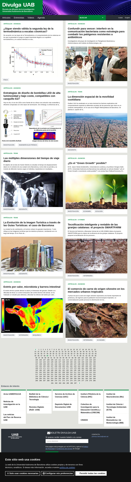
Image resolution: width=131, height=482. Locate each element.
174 (56, 368)
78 (74, 356)
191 (60, 370)
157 (52, 366)
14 (71, 349)
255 (60, 378)
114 (71, 360)
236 (48, 376)
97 (69, 358)
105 (36, 360)
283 (60, 383)
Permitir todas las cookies (91, 473)
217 (36, 374)
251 (44, 378)
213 (83, 372)
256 (63, 378)
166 (86, 366)
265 (36, 380)
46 (41, 354)
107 (44, 360)
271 (60, 380)
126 (56, 362)
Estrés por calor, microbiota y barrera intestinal (31, 286)
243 (75, 376)
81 (83, 356)
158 (56, 366)
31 (59, 351)
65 (35, 356)
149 (83, 364)
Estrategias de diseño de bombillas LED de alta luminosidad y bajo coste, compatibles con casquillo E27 (31, 95)
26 (44, 351)
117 (83, 360)
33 (65, 351)
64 (95, 354)
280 (94, 380)
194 (71, 370)
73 (59, 356)
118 (86, 360)
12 (65, 349)
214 (86, 372)
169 (36, 368)
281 (52, 383)
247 (90, 376)
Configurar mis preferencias (57, 473)
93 (57, 358)
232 (94, 374)
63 (92, 354)
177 (67, 368)
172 (48, 368)
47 (44, 354)
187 (44, 370)
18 (83, 349)
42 (92, 351)
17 (80, 349)
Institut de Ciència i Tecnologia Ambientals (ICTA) (116, 407)
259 (75, 378)
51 (56, 354)
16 (77, 349)
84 (92, 356)
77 (71, 356)
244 (79, 376)
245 (83, 376)
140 (48, 364)
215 (90, 372)
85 (95, 356)
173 (52, 368)
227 (75, 374)
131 (75, 362)
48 (47, 354)
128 (63, 362)
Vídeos (31, 18)
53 (62, 354)
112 (63, 360)
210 (71, 372)
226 (71, 374)
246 (86, 376)
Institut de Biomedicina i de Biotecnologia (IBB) (114, 420)
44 (35, 354)
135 (90, 362)
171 (44, 368)
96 (66, 358)
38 (80, 351)
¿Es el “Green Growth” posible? (87, 163)
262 (86, 378)
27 (47, 351)
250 (40, 378)
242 (71, 376)
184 (94, 368)
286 (71, 383)
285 (67, 383)
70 (50, 356)
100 (79, 358)
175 (60, 368)
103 (90, 358)
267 (44, 380)
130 (71, 362)
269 (52, 380)
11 (62, 349)
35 (71, 351)
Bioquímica (37, 335)
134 (86, 362)
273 (67, 380)
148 (79, 364)
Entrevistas (19, 18)
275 (75, 380)
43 (95, 351)
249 (36, 378)
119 (90, 360)
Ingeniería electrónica (28, 145)
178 (71, 368)
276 (79, 380)
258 (71, 378)
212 (79, 372)
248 (94, 376)
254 (56, 378)
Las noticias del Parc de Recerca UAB (12, 417)
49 (50, 354)
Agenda (41, 18)
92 (54, 358)
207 (60, 372)
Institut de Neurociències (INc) (115, 395)
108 (48, 360)
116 (79, 360)
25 (41, 351)
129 (67, 362)
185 (36, 370)
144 (63, 364)
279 (90, 380)
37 (77, 351)
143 (60, 364)
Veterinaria (23, 335)
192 (63, 370)
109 (52, 360)
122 (40, 362)
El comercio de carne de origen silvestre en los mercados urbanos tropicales (96, 290)
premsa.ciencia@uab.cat (100, 436)
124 (48, 362)
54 (65, 354)
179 (75, 368)
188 (48, 370)
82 (86, 356)
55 (68, 354)
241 (67, 376)
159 (60, 366)
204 (48, 372)
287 (75, 383)
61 (86, 354)
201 (36, 372)
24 (38, 351)
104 (94, 358)
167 (90, 366)
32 (62, 351)
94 (60, 358)
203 (44, 372)
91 (51, 358)
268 (48, 380)
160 (63, 366)
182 (86, 368)
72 (56, 356)
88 (42, 358)
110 (56, 360)
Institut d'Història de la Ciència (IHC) (91, 395)
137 (36, 364)
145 (67, 364)
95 (63, 358)
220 (48, 374)
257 (67, 378)
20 (89, 349)
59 (80, 354)
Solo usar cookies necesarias (22, 473)
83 (89, 356)
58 (77, 354)
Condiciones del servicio (64, 449)
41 (89, 351)
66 (38, 356)
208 (63, 372)
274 (71, 380)
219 (44, 374)
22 (95, 349)
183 (90, 368)
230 (86, 374)
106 (40, 360)
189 (52, 370)
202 (40, 372)
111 (60, 360)
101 (82, 358)
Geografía (23, 209)
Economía (87, 211)
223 (60, 374)
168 (94, 366)
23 (35, 351)
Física (5, 80)
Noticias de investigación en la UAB (11, 404)
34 (68, 351)
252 (48, 378)
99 (75, 358)
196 (79, 370)
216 (94, 372)
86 (36, 358)
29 (53, 351)
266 (40, 380)
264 (94, 378)
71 (53, 356)
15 (74, 349)
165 (83, 366)
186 (40, 370)
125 (52, 362)
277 (83, 380)
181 (83, 368)
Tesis (16, 153)
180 (79, 368)
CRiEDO (84, 420)
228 (79, 374)
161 (67, 366)
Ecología (99, 211)
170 (40, 368)
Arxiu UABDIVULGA (12, 394)
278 (86, 380)
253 (52, 378)
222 (56, 374)
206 (56, 372)
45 (38, 354)
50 (53, 354)
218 (40, 374)
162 (71, 366)
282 (56, 383)
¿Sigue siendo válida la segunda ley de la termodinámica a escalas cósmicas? (28, 30)
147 (75, 364)
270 (56, 380)
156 (48, 366)
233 (36, 376)
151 (90, 364)
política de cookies (67, 467)
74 (62, 356)
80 (80, 356)
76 (68, 356)
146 (71, 364)
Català (120, 18)
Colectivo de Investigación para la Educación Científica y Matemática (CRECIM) (90, 408)
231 (90, 374)
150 (86, 364)
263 (90, 378)
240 (63, 376)
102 (86, 358)
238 (56, 376)
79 (77, 356)
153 (36, 366)
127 (60, 362)
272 (63, 380)
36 (74, 351)
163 (75, 366)
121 (36, 362)
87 (39, 358)
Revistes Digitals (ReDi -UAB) (36, 408)
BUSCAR (83, 18)
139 (44, 364)
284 (64, 383)
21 (92, 349)
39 (83, 351)
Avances (17, 24)
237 (52, 376)
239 (60, 376)
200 (94, 370)
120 (94, 360)
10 (59, 349)
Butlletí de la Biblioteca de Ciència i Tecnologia (39, 397)
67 (41, 356)
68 (44, 356)
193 (67, 370)
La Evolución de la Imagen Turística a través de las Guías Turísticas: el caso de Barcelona (31, 224)
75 (65, 356)
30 (56, 351)
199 (90, 370)
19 (86, 349)
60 (83, 354)
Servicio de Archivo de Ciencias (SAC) (65, 395)
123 (44, 362)
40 (86, 351)
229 (83, 374)
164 (79, 366)
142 (56, 364)
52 (59, 354)
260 (79, 378)
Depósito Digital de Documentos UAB (63, 405)
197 (83, 370)
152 (94, 364)
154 (40, 366)
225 (67, 374)
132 (79, 362)
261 (83, 378)
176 (63, 368)
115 (75, 360)
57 (74, 354)
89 (45, 358)
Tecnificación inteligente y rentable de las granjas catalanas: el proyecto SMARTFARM (94, 226)
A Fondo (81, 220)
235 (44, 376)
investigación (8, 145)
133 (83, 362)
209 (67, 372)
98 (72, 358)
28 (50, 351)
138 (40, 364)
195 (75, 370)
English (127, 18)
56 (71, 354)
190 (56, 370)
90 (48, 358)
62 (89, 354)
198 (86, 370)
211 (75, 372)
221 (52, 374)
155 (44, 366)
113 (67, 360)
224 (63, 374)
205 (52, 372)
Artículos (6, 18)
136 (94, 362)
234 (40, 376)
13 (68, 349)
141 (52, 364)
